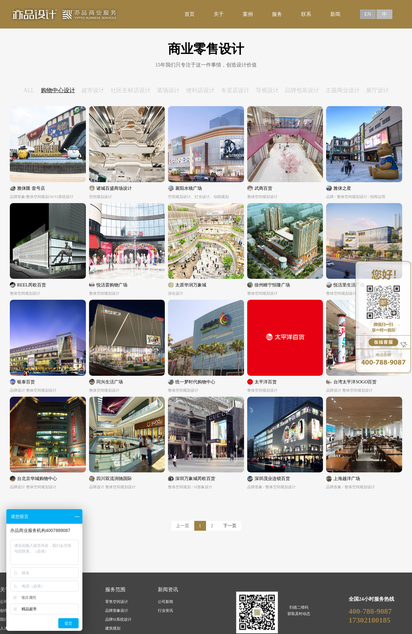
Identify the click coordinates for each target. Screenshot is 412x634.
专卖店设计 (235, 90)
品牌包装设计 (302, 90)
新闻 (335, 14)
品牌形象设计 (116, 610)
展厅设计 (377, 90)
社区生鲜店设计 (131, 90)
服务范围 (115, 589)
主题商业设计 (342, 90)
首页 (189, 14)
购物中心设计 (58, 90)
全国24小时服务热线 (371, 599)
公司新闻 (165, 601)
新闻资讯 (168, 589)
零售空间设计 (116, 601)
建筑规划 (112, 628)
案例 (248, 14)
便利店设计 (200, 90)
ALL (29, 90)
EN (367, 14)
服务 (277, 14)
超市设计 (92, 90)
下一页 (229, 525)
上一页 (182, 525)
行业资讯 (165, 610)
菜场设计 (168, 90)
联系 (306, 14)
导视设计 (267, 90)
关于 (219, 14)
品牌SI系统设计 (118, 619)
